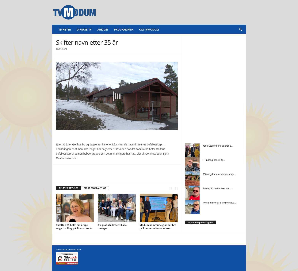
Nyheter (65, 29)
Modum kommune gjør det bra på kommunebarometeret (158, 226)
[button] (240, 29)
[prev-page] (171, 188)
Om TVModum (149, 29)
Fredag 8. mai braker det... (217, 188)
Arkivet (102, 29)
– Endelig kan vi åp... (214, 160)
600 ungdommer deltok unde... (219, 174)
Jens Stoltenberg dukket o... (218, 145)
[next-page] (176, 188)
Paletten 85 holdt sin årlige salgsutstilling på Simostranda (74, 226)
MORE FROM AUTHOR (95, 188)
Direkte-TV (84, 29)
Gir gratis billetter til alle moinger (112, 226)
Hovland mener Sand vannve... (220, 202)
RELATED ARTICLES (68, 188)
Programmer (123, 29)
